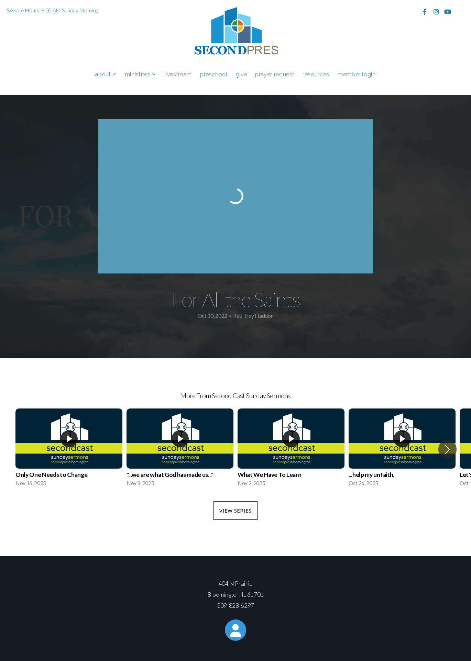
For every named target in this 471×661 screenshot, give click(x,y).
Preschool (214, 74)
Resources (316, 74)
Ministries (140, 74)
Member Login (357, 74)
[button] (447, 449)
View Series (235, 510)
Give (241, 74)
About (105, 74)
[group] (68, 449)
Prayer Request (274, 74)
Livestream (178, 74)
